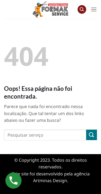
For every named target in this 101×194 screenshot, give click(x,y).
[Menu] (93, 9)
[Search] (82, 9)
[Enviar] (91, 135)
